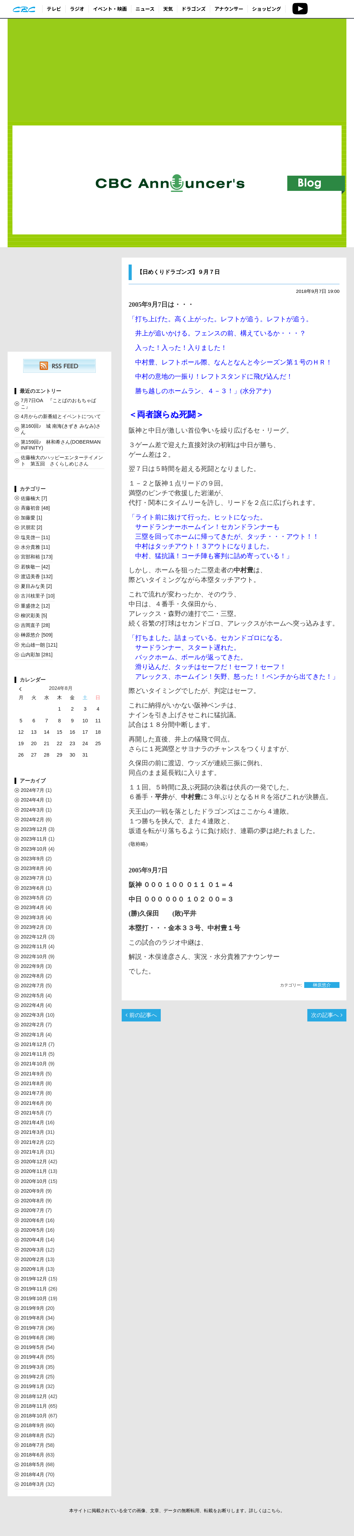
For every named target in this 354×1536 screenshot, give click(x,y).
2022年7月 (32, 985)
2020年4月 (32, 1239)
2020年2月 (32, 1259)
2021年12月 (34, 1044)
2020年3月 (32, 1249)
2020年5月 (32, 1230)
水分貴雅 (35, 547)
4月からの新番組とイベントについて (61, 416)
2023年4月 (32, 907)
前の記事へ (141, 1015)
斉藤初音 (35, 508)
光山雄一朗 (39, 645)
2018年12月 (34, 1396)
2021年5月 (32, 1113)
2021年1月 (32, 1152)
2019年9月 (32, 1308)
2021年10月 (34, 1063)
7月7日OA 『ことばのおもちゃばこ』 (58, 403)
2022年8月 (32, 976)
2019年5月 (32, 1347)
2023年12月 (34, 829)
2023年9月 (32, 858)
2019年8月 (32, 1318)
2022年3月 (32, 1015)
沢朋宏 (31, 527)
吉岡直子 (35, 625)
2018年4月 (32, 1474)
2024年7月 (32, 790)
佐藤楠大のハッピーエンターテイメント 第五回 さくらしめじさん (62, 460)
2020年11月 (34, 1171)
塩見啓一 (35, 537)
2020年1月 (32, 1269)
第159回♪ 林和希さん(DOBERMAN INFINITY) (61, 445)
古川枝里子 (38, 596)
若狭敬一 (35, 567)
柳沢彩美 (34, 615)
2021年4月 (32, 1122)
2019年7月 (32, 1328)
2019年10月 (34, 1298)
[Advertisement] (177, 69)
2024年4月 (32, 800)
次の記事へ (326, 1015)
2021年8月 (32, 1083)
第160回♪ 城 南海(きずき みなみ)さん (61, 429)
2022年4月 (32, 1005)
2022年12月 (34, 937)
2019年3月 (32, 1367)
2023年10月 (34, 849)
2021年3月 (32, 1132)
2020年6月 (32, 1220)
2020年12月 (34, 1161)
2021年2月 (32, 1142)
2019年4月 (32, 1357)
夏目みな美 (36, 586)
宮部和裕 (37, 556)
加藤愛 (31, 517)
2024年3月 (32, 810)
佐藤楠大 (34, 498)
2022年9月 (32, 966)
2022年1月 (32, 1034)
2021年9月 (32, 1073)
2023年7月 (32, 878)
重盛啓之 (35, 606)
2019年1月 (32, 1386)
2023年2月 (32, 927)
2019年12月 (34, 1278)
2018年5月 (32, 1464)
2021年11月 (34, 1054)
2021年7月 (32, 1093)
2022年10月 (34, 956)
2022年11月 (34, 946)
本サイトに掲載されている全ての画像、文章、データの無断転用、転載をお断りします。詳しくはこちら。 (177, 1510)
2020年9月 (32, 1191)
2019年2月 (32, 1376)
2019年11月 (34, 1289)
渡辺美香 (37, 576)
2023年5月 (32, 897)
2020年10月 (34, 1181)
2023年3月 (32, 917)
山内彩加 (37, 654)
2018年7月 (32, 1445)
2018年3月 (32, 1484)
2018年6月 (32, 1455)
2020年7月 (32, 1210)
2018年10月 (34, 1415)
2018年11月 (34, 1406)
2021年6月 (32, 1103)
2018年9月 (32, 1425)
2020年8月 (32, 1200)
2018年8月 (32, 1435)
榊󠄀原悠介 (322, 985)
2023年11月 (34, 839)
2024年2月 (32, 819)
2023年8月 (32, 868)
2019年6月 (32, 1337)
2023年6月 (32, 888)
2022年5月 (32, 995)
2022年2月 (32, 1024)
